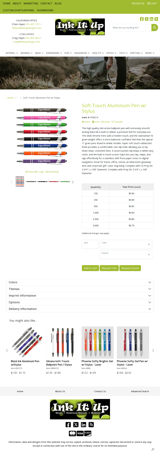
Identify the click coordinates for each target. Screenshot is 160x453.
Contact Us (100, 391)
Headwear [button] (80, 52)
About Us (60, 391)
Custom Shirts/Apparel (19, 10)
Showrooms (45, 10)
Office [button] (110, 52)
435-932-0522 (32, 37)
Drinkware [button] (52, 52)
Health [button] (96, 52)
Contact (46, 3)
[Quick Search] (130, 27)
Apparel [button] (10, 52)
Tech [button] (122, 52)
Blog (58, 3)
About (17, 3)
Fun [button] (66, 52)
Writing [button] (135, 52)
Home (6, 3)
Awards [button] (25, 52)
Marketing (31, 3)
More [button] (148, 52)
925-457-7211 (33, 24)
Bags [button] (38, 52)
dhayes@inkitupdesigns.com (26, 27)
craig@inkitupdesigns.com (26, 41)
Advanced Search (140, 391)
